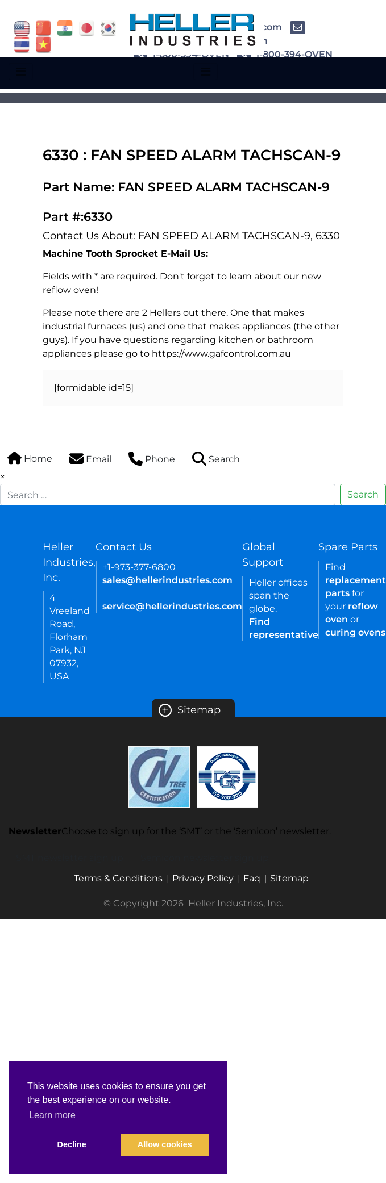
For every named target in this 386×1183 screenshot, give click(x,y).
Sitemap (190, 710)
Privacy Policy (203, 878)
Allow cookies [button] (165, 1144)
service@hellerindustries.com (172, 606)
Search (363, 494)
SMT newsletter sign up (69, 857)
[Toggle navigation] (21, 71)
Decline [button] (71, 1144)
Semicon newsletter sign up (204, 857)
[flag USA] (22, 27)
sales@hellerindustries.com (167, 580)
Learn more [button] (52, 1115)
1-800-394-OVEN (285, 54)
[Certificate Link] (159, 776)
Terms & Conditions (118, 878)
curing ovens (355, 632)
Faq (251, 878)
